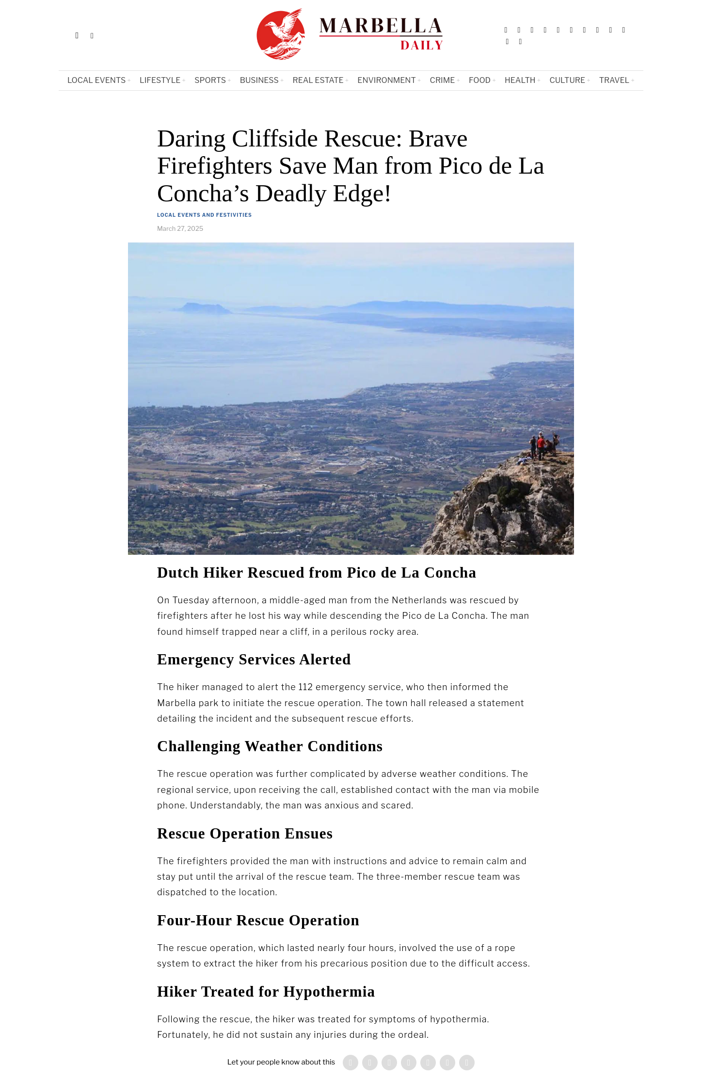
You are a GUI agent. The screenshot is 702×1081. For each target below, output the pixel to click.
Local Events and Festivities (204, 215)
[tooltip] (506, 30)
